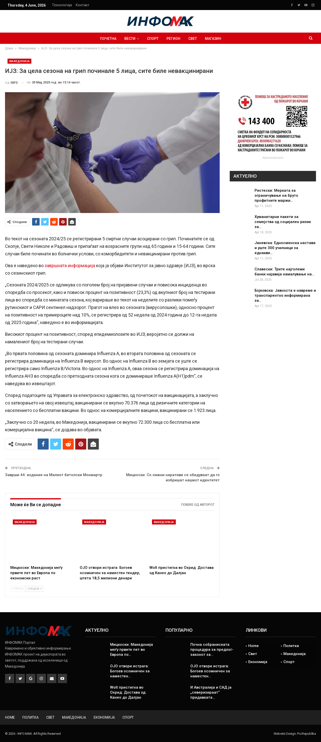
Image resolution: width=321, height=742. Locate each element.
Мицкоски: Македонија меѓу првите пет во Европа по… (131, 649)
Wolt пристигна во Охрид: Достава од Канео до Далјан (127, 692)
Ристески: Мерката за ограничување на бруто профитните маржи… (276, 195)
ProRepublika (306, 733)
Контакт (82, 5)
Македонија (19, 61)
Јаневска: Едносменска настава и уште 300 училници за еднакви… (285, 248)
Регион (174, 39)
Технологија (62, 5)
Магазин (215, 39)
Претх (17, 588)
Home (253, 646)
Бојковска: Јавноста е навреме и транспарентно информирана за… (285, 295)
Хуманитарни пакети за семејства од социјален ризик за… (283, 222)
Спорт (152, 39)
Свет (193, 39)
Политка (291, 646)
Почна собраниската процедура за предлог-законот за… (211, 649)
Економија (257, 662)
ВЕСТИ (128, 39)
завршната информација (70, 265)
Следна (34, 588)
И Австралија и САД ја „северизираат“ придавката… (210, 692)
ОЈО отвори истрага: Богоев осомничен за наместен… (130, 671)
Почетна (106, 39)
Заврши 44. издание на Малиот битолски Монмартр (53, 475)
